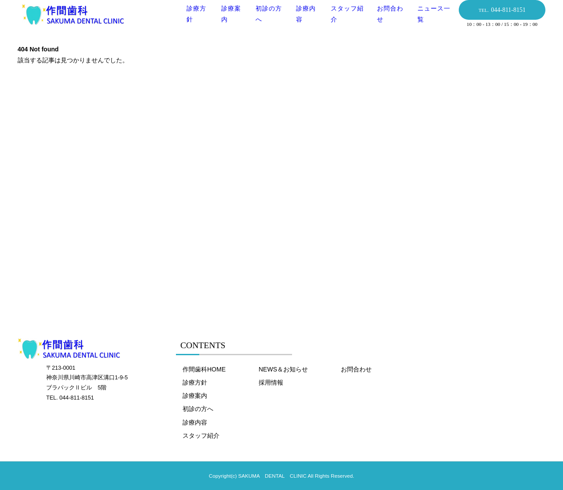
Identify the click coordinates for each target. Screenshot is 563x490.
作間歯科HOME (204, 369)
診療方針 (195, 382)
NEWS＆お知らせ (283, 369)
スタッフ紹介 (201, 435)
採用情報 (271, 382)
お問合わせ (356, 369)
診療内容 (195, 422)
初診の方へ (198, 408)
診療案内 (195, 395)
